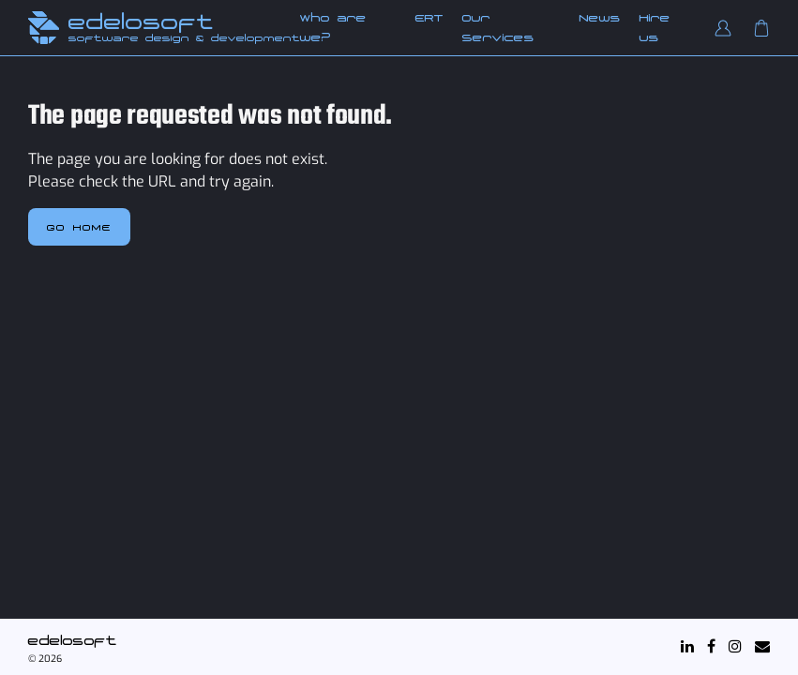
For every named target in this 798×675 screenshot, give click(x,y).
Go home (79, 226)
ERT (429, 17)
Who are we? (333, 27)
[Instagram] (735, 646)
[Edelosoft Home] (43, 27)
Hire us (655, 27)
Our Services (498, 27)
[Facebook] (711, 646)
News (600, 17)
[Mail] (762, 646)
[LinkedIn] (687, 646)
